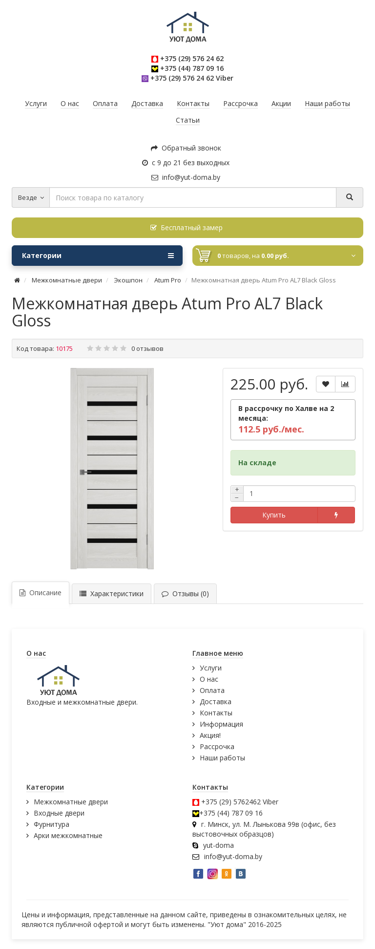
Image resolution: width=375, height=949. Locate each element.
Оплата (212, 690)
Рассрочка (217, 746)
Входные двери (59, 813)
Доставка (215, 701)
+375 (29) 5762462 (231, 801)
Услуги (211, 667)
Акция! (210, 735)
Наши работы (222, 757)
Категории (98, 255)
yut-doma (218, 845)
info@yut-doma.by (185, 177)
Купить (274, 514)
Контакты (216, 712)
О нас (209, 679)
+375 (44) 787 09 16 (192, 68)
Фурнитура (51, 824)
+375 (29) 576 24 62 (192, 58)
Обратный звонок (186, 147)
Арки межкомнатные (68, 835)
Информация (221, 724)
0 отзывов (147, 348)
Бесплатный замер (186, 227)
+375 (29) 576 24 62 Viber (191, 78)
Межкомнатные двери (71, 801)
